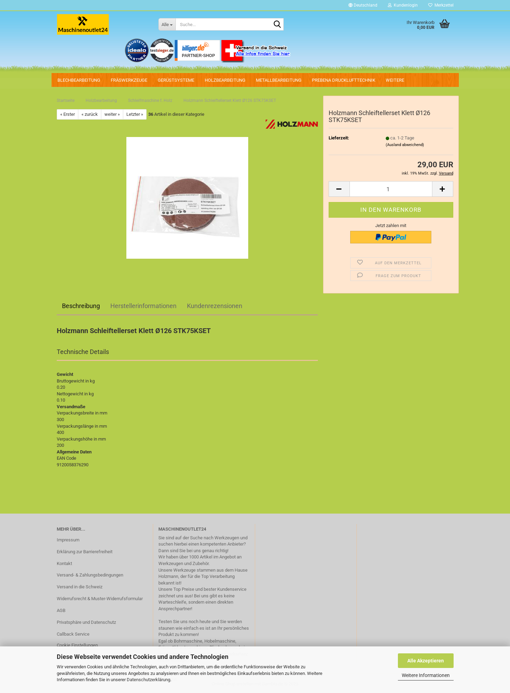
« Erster (67, 114)
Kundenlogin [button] (403, 5)
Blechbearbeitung (78, 80)
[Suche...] (166, 24)
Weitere (395, 80)
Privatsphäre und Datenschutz (86, 622)
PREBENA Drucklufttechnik (343, 80)
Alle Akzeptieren (425, 660)
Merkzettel (441, 5)
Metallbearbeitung (278, 80)
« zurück (89, 114)
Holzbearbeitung (225, 80)
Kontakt (64, 563)
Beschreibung (81, 305)
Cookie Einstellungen (77, 645)
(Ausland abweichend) (405, 145)
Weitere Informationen (426, 675)
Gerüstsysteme (176, 80)
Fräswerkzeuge (129, 80)
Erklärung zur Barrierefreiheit (84, 551)
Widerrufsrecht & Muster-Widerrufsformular (100, 598)
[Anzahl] (391, 189)
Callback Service (73, 634)
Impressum (68, 539)
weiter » (112, 114)
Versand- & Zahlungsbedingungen (90, 575)
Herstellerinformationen (143, 305)
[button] (363, 5)
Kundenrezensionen (214, 305)
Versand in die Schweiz (79, 586)
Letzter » (134, 114)
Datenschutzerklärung (148, 679)
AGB (61, 610)
